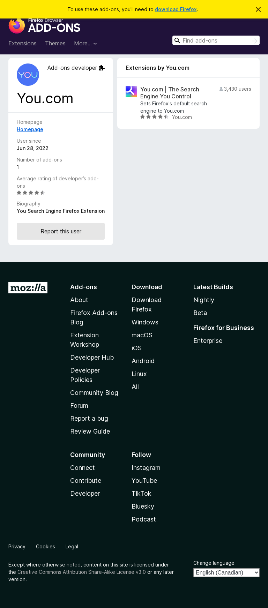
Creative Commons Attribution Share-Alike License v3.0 (81, 572)
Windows (145, 322)
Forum (79, 405)
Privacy (16, 546)
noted (74, 565)
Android (143, 361)
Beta (200, 312)
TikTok (141, 493)
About (79, 299)
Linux (139, 373)
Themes (55, 43)
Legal (72, 546)
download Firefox (176, 9)
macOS (142, 335)
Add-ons (83, 287)
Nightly (203, 299)
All (135, 386)
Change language (213, 563)
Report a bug (89, 418)
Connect (82, 467)
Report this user (60, 231)
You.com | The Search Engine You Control (169, 92)
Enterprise (207, 340)
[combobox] (216, 40)
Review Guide (90, 431)
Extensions (22, 43)
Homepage (30, 129)
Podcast (144, 519)
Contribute (85, 480)
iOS (137, 348)
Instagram (146, 467)
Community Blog (94, 392)
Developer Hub (92, 357)
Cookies (45, 546)
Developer (85, 493)
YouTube (144, 480)
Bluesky (143, 506)
